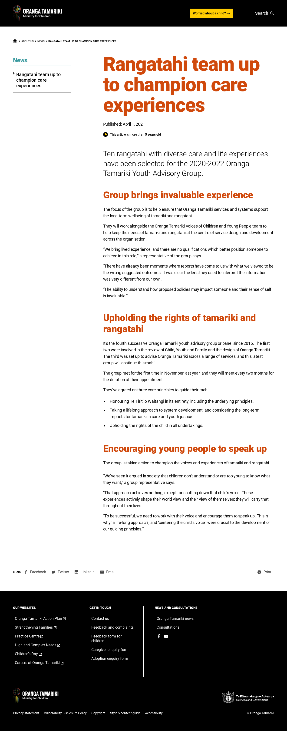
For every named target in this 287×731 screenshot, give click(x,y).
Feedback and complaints (112, 627)
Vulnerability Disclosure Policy (65, 713)
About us (27, 41)
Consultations (168, 627)
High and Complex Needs (42, 645)
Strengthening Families (40, 627)
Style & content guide (125, 713)
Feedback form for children (106, 638)
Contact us (100, 618)
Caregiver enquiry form (110, 649)
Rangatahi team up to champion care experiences (37, 80)
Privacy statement (26, 713)
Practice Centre (34, 636)
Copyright (98, 713)
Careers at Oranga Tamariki (42, 663)
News (41, 41)
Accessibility (154, 713)
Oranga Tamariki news (175, 618)
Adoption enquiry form (109, 658)
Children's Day (33, 654)
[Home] (15, 42)
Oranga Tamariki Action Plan (42, 618)
